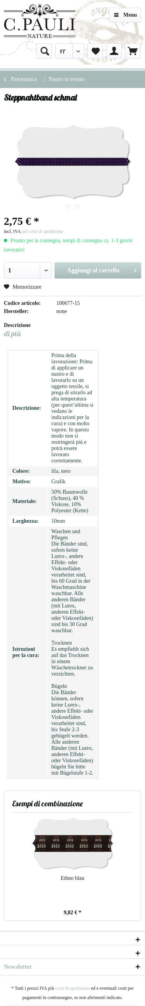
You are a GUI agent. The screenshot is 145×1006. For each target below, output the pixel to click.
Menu (125, 13)
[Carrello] (132, 51)
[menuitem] (44, 51)
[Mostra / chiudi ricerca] (44, 51)
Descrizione (17, 325)
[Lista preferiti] (95, 51)
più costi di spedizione (42, 231)
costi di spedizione (72, 988)
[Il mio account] (114, 51)
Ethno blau (72, 878)
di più (12, 333)
